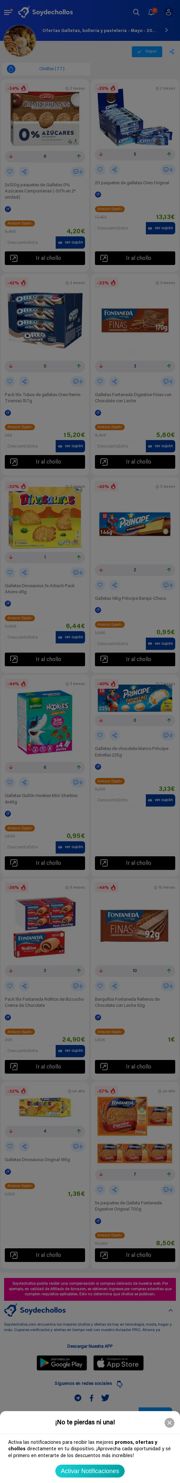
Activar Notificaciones (90, 1471)
